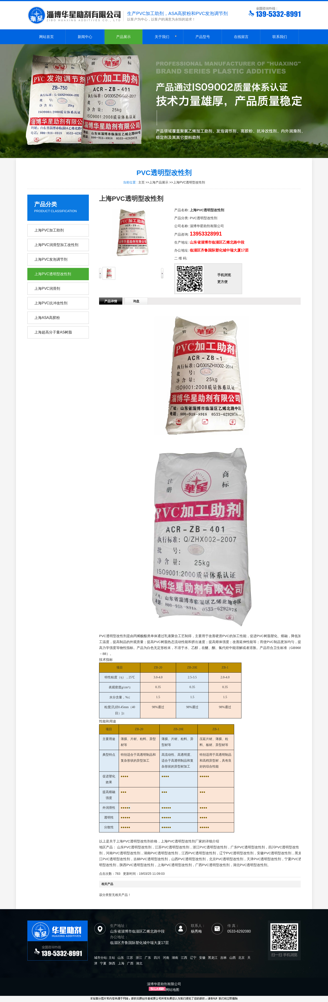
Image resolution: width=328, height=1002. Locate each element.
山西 (232, 957)
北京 (241, 957)
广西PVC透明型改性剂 (212, 865)
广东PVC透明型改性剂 (248, 847)
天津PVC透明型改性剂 (264, 859)
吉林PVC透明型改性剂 (150, 859)
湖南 (175, 957)
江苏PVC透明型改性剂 (172, 847)
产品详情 (110, 301)
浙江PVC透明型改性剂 (210, 847)
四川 (157, 957)
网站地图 (172, 990)
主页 (141, 182)
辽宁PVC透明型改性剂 (236, 853)
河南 (166, 957)
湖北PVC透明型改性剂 (250, 865)
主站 (111, 957)
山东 (121, 957)
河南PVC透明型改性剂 (123, 853)
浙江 (139, 957)
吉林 (223, 957)
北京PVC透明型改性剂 (226, 859)
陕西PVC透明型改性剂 (137, 865)
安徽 (202, 957)
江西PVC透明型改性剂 (199, 853)
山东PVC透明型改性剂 (134, 847)
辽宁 (193, 957)
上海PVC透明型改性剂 (189, 182)
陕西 (112, 963)
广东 (148, 957)
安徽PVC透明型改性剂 (274, 853)
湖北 (139, 963)
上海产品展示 (158, 182)
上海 (121, 963)
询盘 (136, 301)
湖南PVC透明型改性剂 (161, 853)
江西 (184, 957)
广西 (130, 963)
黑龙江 (213, 957)
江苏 (130, 957)
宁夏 (103, 963)
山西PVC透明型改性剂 (188, 859)
